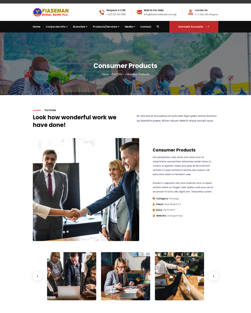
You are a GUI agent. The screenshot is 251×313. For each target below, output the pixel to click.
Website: (161, 215)
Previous (37, 276)
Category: (162, 198)
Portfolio (117, 74)
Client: (160, 204)
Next (213, 276)
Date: (159, 210)
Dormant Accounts (193, 27)
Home (105, 74)
